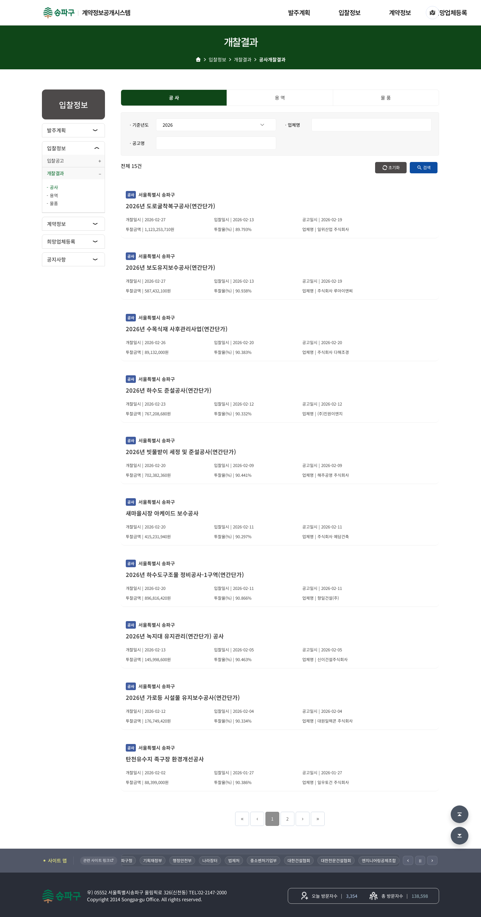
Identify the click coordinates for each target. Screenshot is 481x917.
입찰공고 (55, 160)
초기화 (394, 167)
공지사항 (56, 259)
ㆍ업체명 (292, 125)
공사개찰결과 (272, 59)
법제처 (239, 860)
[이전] (408, 860)
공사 (54, 187)
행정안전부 (187, 860)
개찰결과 (243, 59)
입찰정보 (350, 12)
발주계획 (299, 12)
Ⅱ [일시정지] (420, 860)
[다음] (432, 860)
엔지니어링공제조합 (384, 860)
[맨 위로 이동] (459, 814)
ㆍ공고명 (136, 143)
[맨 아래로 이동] (459, 836)
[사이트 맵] (432, 12)
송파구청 (129, 860)
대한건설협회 (304, 860)
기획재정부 (157, 860)
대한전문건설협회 (341, 860)
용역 (54, 195)
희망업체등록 (450, 12)
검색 (427, 167)
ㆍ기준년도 (138, 125)
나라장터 (215, 860)
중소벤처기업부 (268, 860)
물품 (54, 203)
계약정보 (400, 12)
